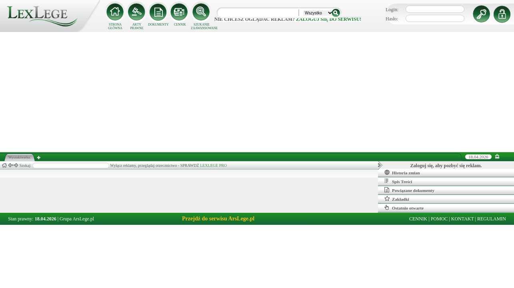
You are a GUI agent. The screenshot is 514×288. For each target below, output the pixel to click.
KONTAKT (462, 219)
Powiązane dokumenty (409, 190)
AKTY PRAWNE (136, 26)
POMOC (439, 219)
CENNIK (180, 24)
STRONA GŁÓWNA (115, 26)
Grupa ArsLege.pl (77, 219)
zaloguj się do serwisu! (328, 19)
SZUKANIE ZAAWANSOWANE (201, 26)
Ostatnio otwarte (404, 207)
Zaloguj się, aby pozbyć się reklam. (446, 165)
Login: (392, 9)
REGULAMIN (491, 219)
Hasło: (392, 19)
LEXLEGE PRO (213, 165)
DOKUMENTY (158, 24)
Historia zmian (402, 172)
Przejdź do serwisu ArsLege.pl (218, 219)
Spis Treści (398, 181)
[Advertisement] (257, 92)
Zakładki (396, 199)
